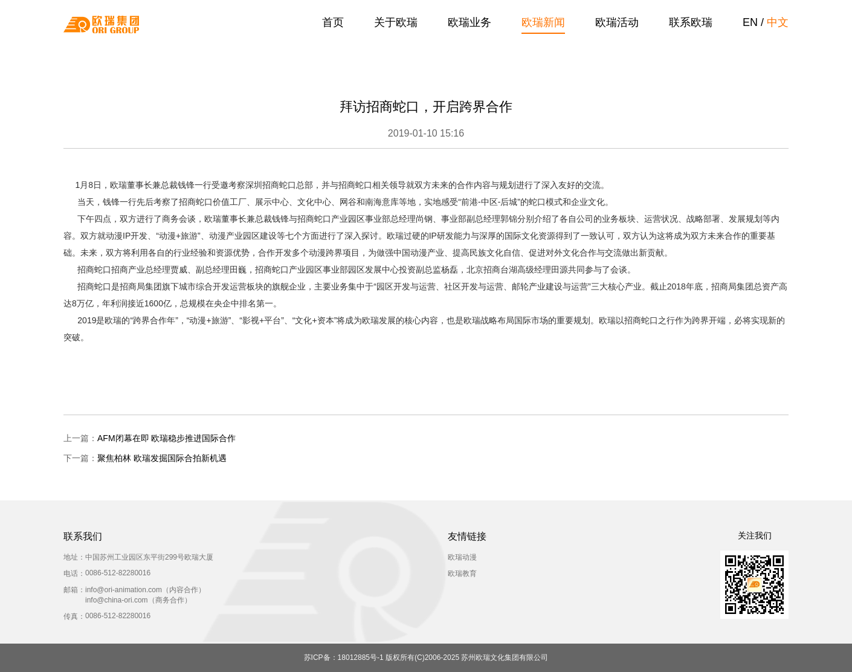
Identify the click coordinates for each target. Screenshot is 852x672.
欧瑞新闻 (543, 22)
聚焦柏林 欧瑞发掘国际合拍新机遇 (162, 458)
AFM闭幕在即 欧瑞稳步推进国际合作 (166, 438)
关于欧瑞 (396, 22)
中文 (778, 22)
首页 (333, 22)
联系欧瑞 (690, 22)
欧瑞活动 (617, 22)
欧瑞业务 (469, 22)
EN (750, 22)
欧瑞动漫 (462, 557)
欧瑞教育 (462, 573)
